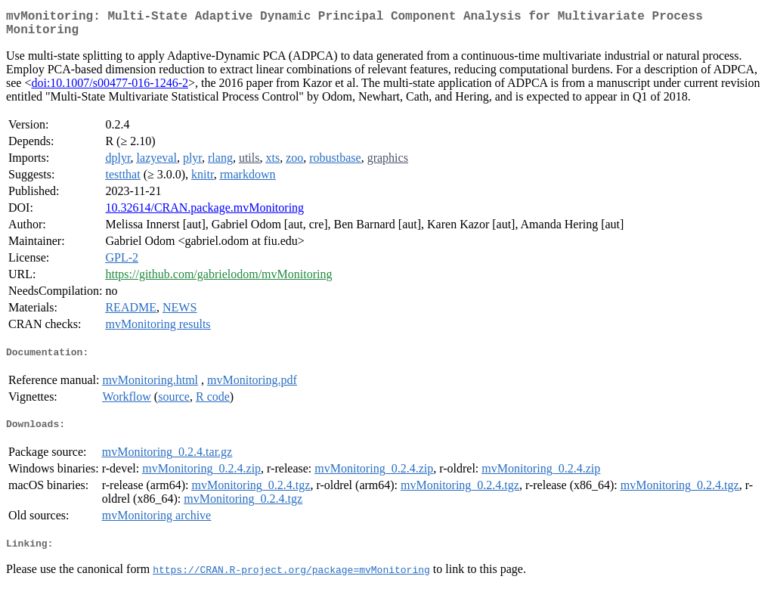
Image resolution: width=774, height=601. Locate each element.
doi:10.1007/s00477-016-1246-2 (109, 88)
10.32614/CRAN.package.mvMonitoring (204, 213)
